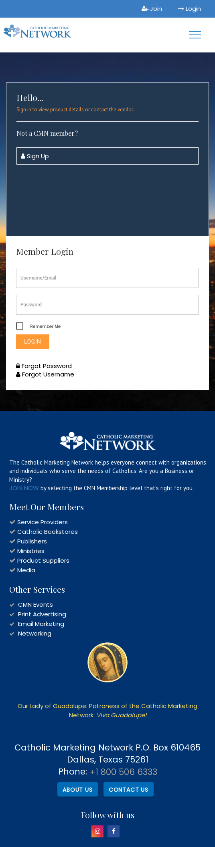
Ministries (31, 551)
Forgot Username (45, 374)
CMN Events (35, 604)
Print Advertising (42, 614)
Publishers (32, 541)
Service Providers (42, 522)
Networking (34, 633)
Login (189, 8)
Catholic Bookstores (47, 531)
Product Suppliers (43, 560)
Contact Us (128, 790)
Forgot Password (44, 366)
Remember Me (45, 327)
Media (26, 570)
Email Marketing (41, 624)
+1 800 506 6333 (123, 772)
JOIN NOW (24, 488)
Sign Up (35, 156)
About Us (77, 790)
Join (152, 8)
